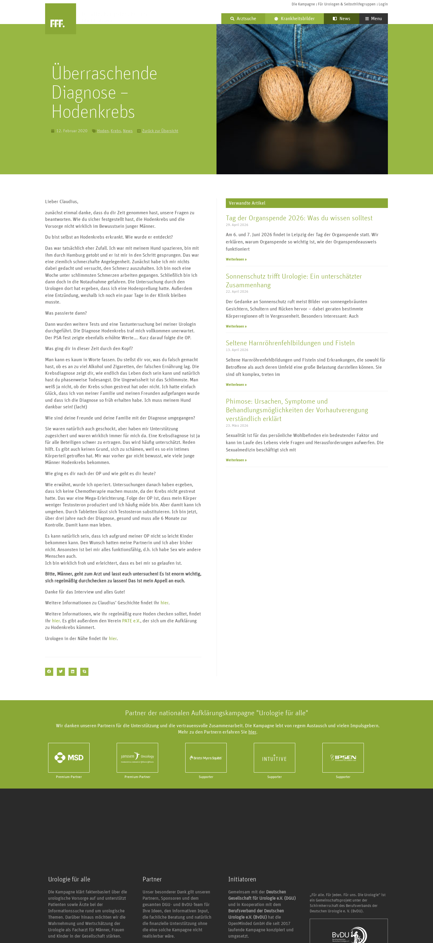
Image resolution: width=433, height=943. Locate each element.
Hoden (103, 131)
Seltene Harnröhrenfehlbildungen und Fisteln (290, 343)
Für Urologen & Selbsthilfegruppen (347, 4)
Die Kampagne (303, 4)
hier (164, 602)
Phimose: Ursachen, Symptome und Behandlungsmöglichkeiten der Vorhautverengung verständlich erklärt (297, 410)
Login (383, 4)
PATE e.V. (131, 620)
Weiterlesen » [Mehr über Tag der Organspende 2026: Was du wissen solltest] (236, 259)
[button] (49, 672)
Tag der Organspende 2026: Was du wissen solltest (299, 218)
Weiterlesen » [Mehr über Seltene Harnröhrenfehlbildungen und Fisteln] (236, 384)
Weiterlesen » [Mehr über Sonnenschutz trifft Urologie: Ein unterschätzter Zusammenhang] (236, 326)
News (341, 18)
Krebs (116, 131)
